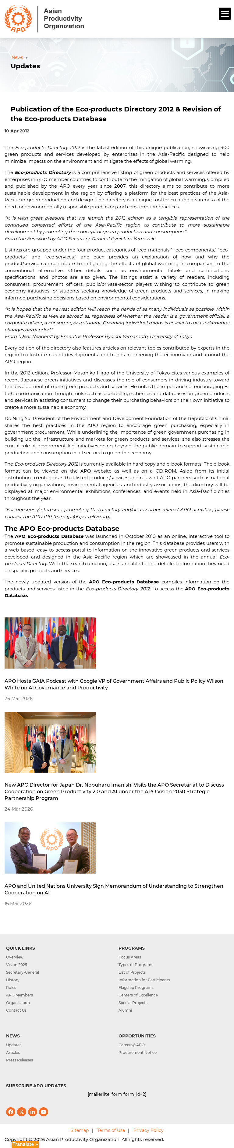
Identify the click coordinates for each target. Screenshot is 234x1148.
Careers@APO (132, 1045)
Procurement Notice (138, 1052)
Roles (11, 987)
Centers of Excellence (138, 995)
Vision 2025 (16, 964)
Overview (14, 957)
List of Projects (132, 972)
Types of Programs (136, 964)
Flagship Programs (136, 987)
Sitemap (80, 1130)
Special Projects (133, 1002)
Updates (13, 1045)
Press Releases (19, 1060)
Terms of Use (111, 1130)
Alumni (125, 1010)
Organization (18, 1002)
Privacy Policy (148, 1130)
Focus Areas (130, 957)
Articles (13, 1052)
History (13, 980)
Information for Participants (144, 980)
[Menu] (225, 14)
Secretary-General (22, 972)
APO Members (19, 995)
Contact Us (16, 1010)
